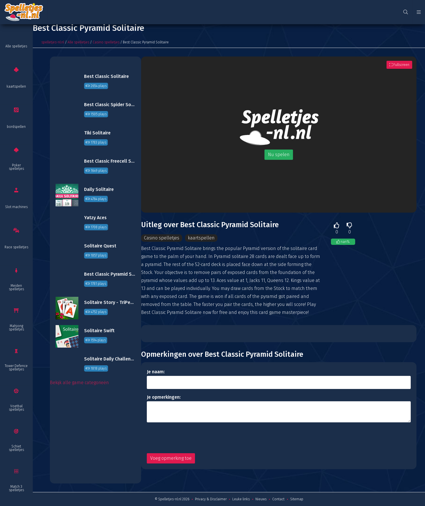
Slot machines (16, 207)
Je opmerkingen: (164, 397)
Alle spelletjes (16, 46)
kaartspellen (16, 86)
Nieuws (261, 499)
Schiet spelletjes (16, 448)
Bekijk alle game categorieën (79, 382)
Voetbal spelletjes (16, 408)
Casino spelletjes (106, 42)
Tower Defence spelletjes (16, 367)
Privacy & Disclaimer (211, 499)
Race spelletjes (16, 247)
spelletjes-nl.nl (52, 42)
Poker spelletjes (16, 167)
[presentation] (190, 438)
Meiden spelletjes (16, 287)
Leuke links (241, 499)
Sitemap (296, 499)
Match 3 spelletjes (16, 488)
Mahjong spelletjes (16, 327)
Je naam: (156, 371)
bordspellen (16, 127)
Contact (278, 499)
